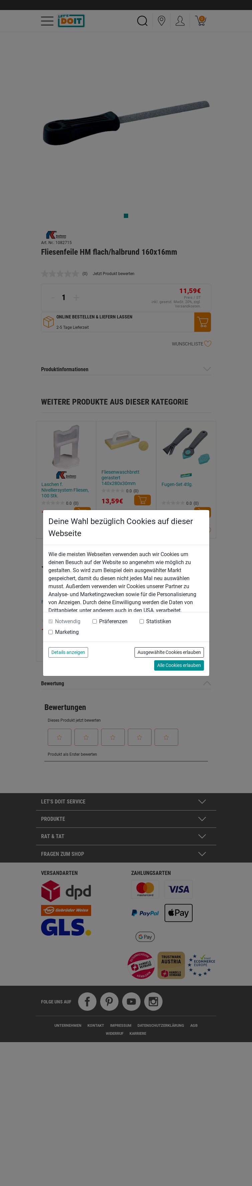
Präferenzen (113, 621)
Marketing (67, 632)
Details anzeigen (68, 652)
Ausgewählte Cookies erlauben (169, 652)
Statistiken (158, 621)
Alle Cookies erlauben (179, 665)
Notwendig (67, 621)
